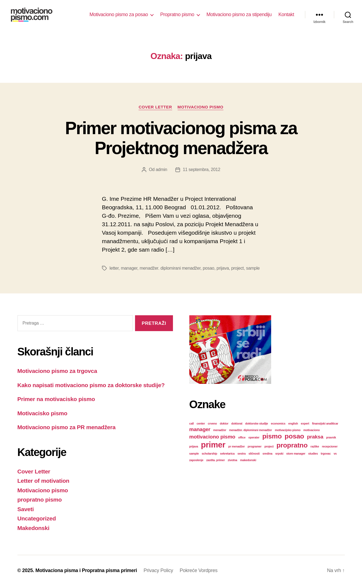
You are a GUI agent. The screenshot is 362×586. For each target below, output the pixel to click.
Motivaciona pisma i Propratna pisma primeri (86, 570)
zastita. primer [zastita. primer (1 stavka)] (215, 460)
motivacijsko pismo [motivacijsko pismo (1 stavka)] (287, 430)
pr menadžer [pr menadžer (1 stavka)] (236, 446)
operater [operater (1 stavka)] (253, 437)
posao (208, 268)
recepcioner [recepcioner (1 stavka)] (329, 446)
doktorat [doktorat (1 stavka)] (236, 423)
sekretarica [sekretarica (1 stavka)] (227, 453)
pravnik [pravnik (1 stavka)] (331, 437)
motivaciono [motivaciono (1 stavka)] (311, 430)
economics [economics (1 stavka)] (278, 423)
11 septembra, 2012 (201, 169)
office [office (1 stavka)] (242, 437)
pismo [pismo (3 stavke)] (272, 436)
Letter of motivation (43, 481)
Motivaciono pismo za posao (118, 14)
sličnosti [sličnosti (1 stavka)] (254, 453)
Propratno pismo (177, 14)
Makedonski (33, 528)
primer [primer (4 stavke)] (213, 444)
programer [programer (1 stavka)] (255, 446)
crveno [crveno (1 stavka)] (212, 423)
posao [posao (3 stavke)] (294, 436)
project (237, 268)
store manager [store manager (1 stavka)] (295, 453)
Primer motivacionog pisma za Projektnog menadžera (181, 138)
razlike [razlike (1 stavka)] (314, 446)
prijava (223, 268)
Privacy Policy (158, 570)
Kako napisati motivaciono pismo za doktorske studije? (91, 385)
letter (114, 268)
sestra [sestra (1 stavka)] (242, 453)
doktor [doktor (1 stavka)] (224, 423)
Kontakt (286, 14)
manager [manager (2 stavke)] (200, 429)
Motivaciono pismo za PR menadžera (66, 427)
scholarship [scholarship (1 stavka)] (209, 453)
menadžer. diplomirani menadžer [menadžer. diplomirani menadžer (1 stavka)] (250, 430)
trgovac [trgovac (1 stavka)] (326, 453)
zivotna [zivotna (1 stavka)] (232, 460)
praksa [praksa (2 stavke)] (315, 437)
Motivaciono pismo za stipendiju (239, 14)
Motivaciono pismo (200, 107)
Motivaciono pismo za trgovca (57, 371)
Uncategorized (36, 518)
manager (129, 268)
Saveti (25, 509)
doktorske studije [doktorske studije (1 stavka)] (256, 423)
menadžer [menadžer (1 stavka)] (219, 430)
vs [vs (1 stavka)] (335, 453)
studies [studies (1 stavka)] (313, 453)
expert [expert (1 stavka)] (305, 423)
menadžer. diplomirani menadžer (170, 268)
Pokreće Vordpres (198, 570)
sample (253, 268)
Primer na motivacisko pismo (56, 399)
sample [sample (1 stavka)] (194, 453)
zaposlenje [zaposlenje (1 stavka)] (196, 460)
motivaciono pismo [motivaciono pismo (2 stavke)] (212, 437)
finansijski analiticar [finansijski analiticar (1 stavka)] (325, 423)
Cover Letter (155, 107)
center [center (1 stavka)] (201, 423)
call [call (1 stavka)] (191, 423)
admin (161, 169)
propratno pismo (39, 499)
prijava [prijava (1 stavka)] (193, 446)
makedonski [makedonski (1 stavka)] (248, 460)
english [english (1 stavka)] (293, 423)
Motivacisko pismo (42, 413)
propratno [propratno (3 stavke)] (291, 445)
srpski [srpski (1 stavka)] (279, 453)
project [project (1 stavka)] (269, 446)
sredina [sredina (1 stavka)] (267, 453)
